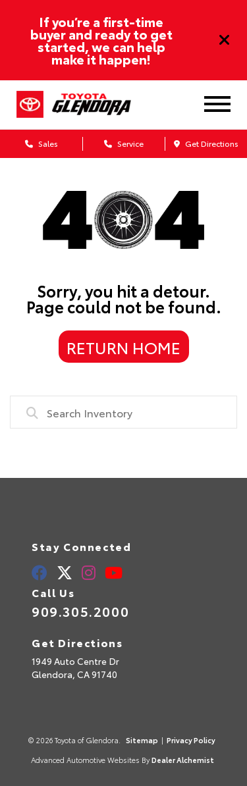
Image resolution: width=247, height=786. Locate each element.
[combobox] (123, 412)
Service (124, 143)
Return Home (123, 347)
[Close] (224, 40)
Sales (41, 143)
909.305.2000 (80, 610)
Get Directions (206, 143)
